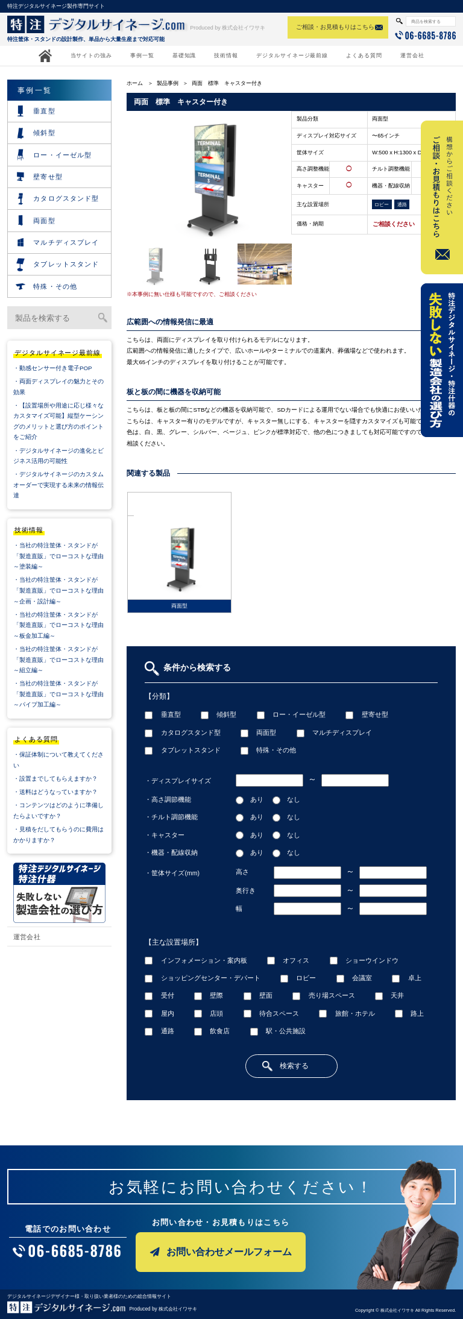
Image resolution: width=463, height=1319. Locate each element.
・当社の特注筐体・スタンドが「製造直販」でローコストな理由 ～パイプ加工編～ (62, 694)
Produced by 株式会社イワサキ (227, 28)
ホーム (135, 83)
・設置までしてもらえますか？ (55, 778)
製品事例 (167, 83)
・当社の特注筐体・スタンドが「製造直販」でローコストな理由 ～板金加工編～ (62, 625)
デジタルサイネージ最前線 (292, 55)
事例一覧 (142, 55)
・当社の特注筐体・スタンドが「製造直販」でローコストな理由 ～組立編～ (62, 659)
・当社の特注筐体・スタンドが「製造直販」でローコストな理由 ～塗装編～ (62, 556)
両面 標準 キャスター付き (227, 83)
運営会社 (412, 55)
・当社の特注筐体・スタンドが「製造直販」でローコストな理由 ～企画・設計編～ (62, 590)
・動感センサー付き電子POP (52, 368)
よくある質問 (364, 55)
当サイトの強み (91, 55)
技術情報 (226, 55)
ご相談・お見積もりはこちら (335, 27)
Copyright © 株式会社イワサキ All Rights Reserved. (405, 1310)
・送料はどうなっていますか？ (55, 792)
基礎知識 (184, 55)
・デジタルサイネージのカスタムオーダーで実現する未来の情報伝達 (58, 485)
